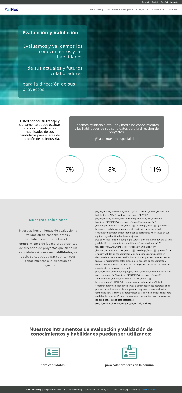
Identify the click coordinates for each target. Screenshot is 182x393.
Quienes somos (149, 389)
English (155, 2)
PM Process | (96, 9)
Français (174, 2)
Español (164, 2)
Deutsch (145, 2)
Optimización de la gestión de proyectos (127, 9)
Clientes (173, 9)
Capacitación (158, 9)
